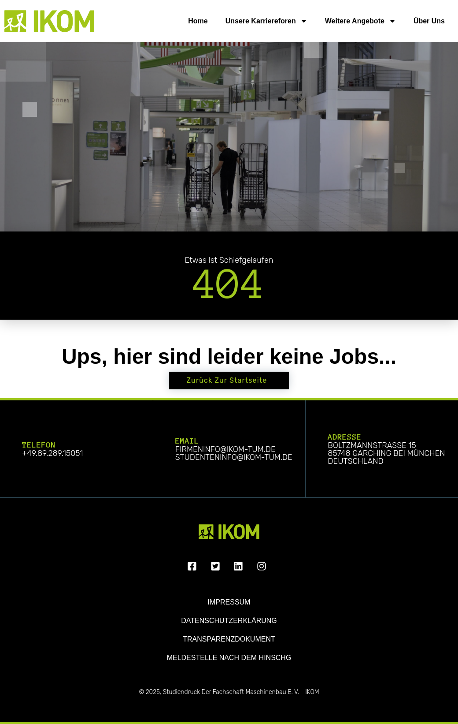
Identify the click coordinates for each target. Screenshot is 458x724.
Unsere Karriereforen (266, 21)
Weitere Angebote (360, 21)
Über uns (429, 21)
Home (197, 21)
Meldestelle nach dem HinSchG (229, 657)
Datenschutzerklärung (229, 620)
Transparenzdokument (229, 639)
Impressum (229, 602)
